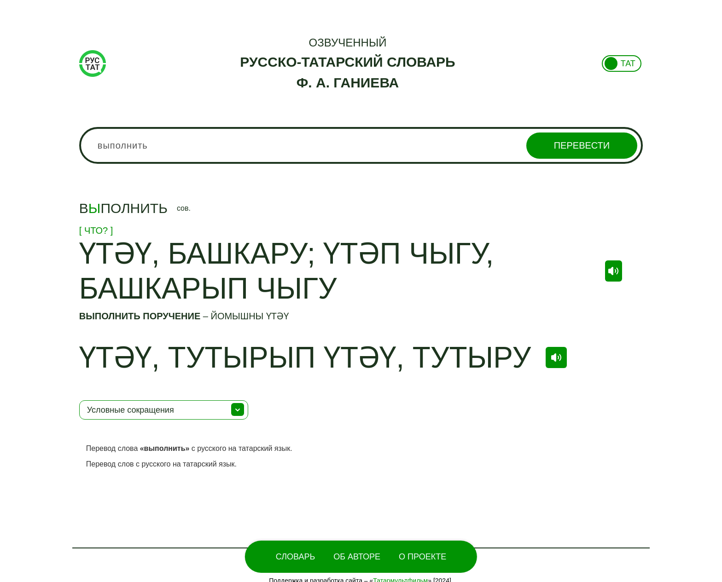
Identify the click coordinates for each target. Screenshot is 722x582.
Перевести (582, 145)
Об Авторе (356, 556)
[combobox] (361, 145)
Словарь (295, 556)
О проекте (422, 556)
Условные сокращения (130, 410)
